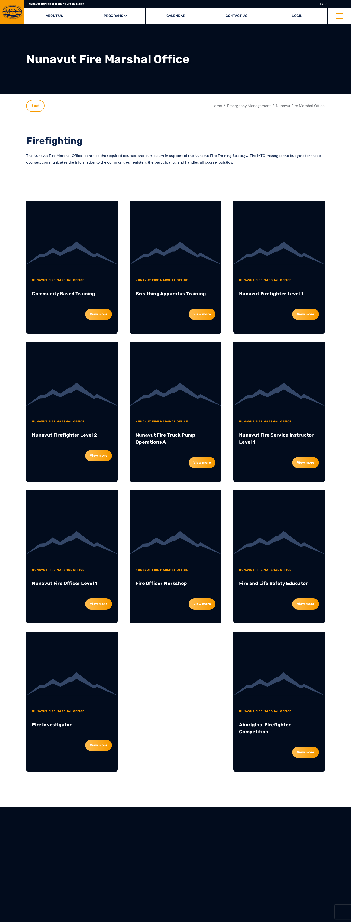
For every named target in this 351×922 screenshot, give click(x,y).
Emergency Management (249, 105)
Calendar (175, 16)
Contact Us (236, 16)
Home (217, 105)
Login (297, 16)
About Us (54, 16)
